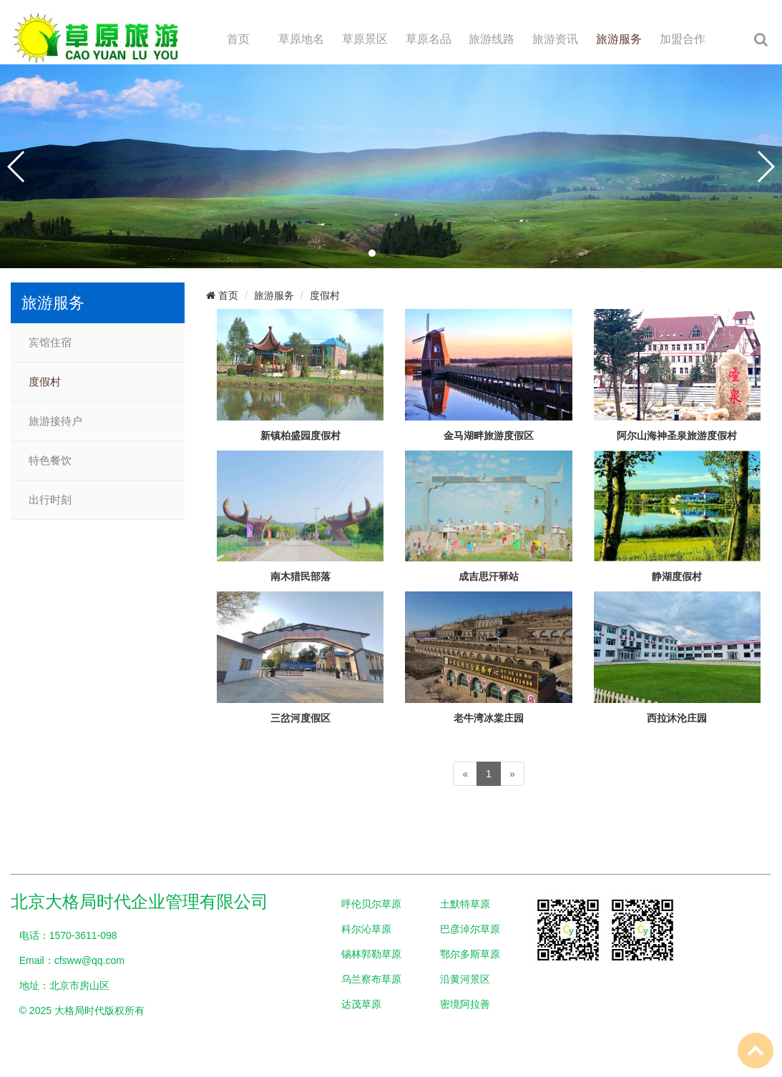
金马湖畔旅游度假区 (489, 435)
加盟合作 (682, 39)
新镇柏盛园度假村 (300, 435)
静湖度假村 (677, 576)
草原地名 (301, 39)
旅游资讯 (555, 39)
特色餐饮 (50, 460)
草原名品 (428, 39)
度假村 (45, 382)
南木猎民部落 (300, 576)
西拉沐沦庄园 (677, 718)
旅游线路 (491, 39)
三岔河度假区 (300, 718)
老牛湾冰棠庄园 (489, 718)
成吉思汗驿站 (489, 576)
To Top (755, 1050)
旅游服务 (619, 39)
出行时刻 (50, 500)
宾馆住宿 (50, 342)
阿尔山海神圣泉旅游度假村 (677, 435)
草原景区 (365, 39)
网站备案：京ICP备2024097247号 (87, 1035)
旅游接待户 (55, 421)
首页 (238, 39)
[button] (372, 253)
